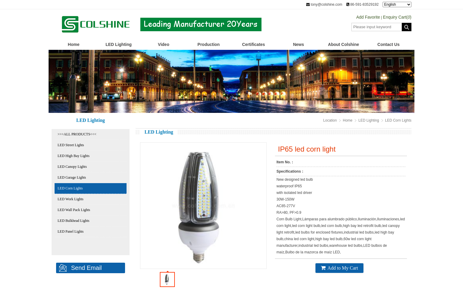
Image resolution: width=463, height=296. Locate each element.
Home (73, 44)
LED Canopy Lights (72, 167)
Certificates (253, 44)
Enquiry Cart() (397, 17)
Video (163, 44)
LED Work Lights (70, 199)
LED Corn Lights (70, 188)
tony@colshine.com (324, 4)
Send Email (86, 267)
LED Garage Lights (72, 177)
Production (209, 44)
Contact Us (389, 44)
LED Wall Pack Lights (74, 210)
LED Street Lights (71, 145)
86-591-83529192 (362, 4)
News (298, 44)
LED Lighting (119, 44)
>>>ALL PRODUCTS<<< (77, 134)
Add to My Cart (339, 267)
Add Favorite (368, 17)
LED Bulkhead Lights (73, 221)
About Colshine (343, 44)
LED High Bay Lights (73, 156)
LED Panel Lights (71, 231)
